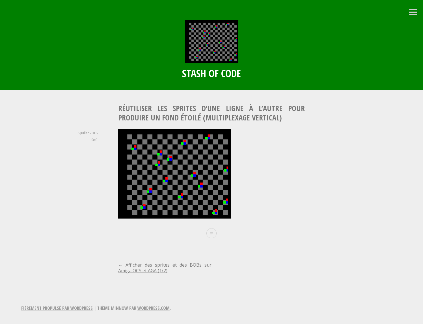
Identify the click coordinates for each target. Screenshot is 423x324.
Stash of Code (211, 73)
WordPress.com (153, 308)
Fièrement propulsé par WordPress (57, 308)
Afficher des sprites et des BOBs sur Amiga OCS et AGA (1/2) (165, 268)
